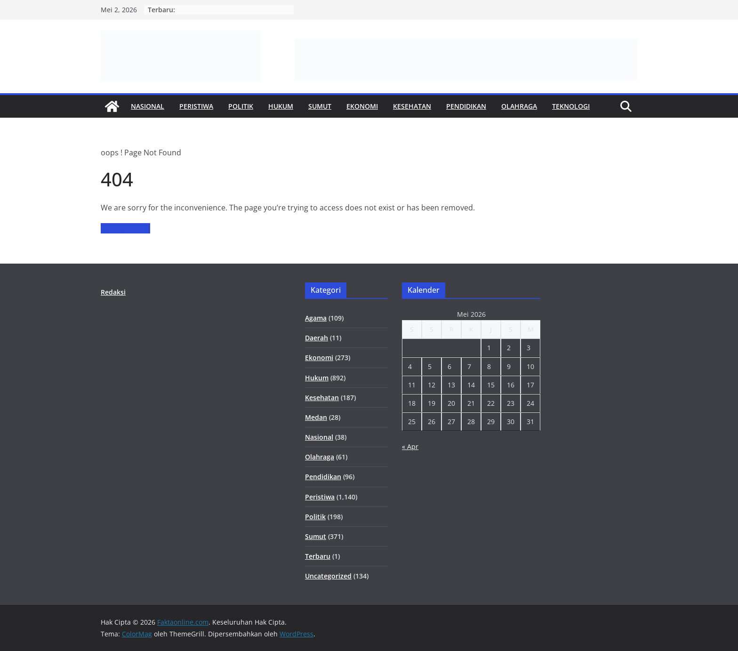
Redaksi (113, 292)
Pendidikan (466, 106)
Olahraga (519, 106)
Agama (316, 317)
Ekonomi (362, 106)
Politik (240, 106)
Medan (316, 417)
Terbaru (317, 556)
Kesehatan (412, 106)
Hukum (280, 106)
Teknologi (571, 106)
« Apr (410, 446)
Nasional (147, 106)
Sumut (319, 106)
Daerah (316, 337)
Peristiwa (196, 106)
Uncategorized (328, 575)
